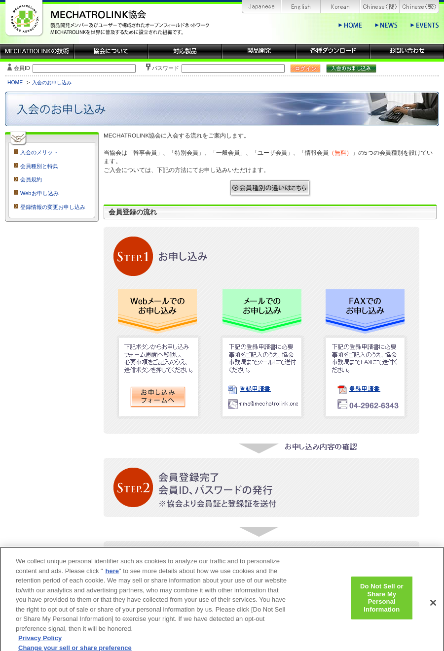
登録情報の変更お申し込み (52, 207)
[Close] (433, 607)
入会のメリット (39, 152)
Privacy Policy (40, 642)
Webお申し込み (39, 193)
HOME (15, 82)
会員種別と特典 (39, 166)
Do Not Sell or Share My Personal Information (382, 601)
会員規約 (31, 179)
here (112, 575)
